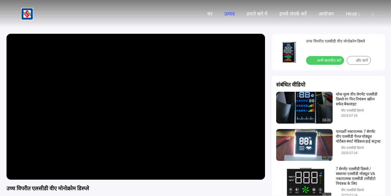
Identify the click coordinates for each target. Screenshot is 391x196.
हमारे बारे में (257, 14)
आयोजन (326, 14)
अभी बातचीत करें (325, 60)
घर (209, 14)
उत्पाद (229, 14)
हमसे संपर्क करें (293, 14)
